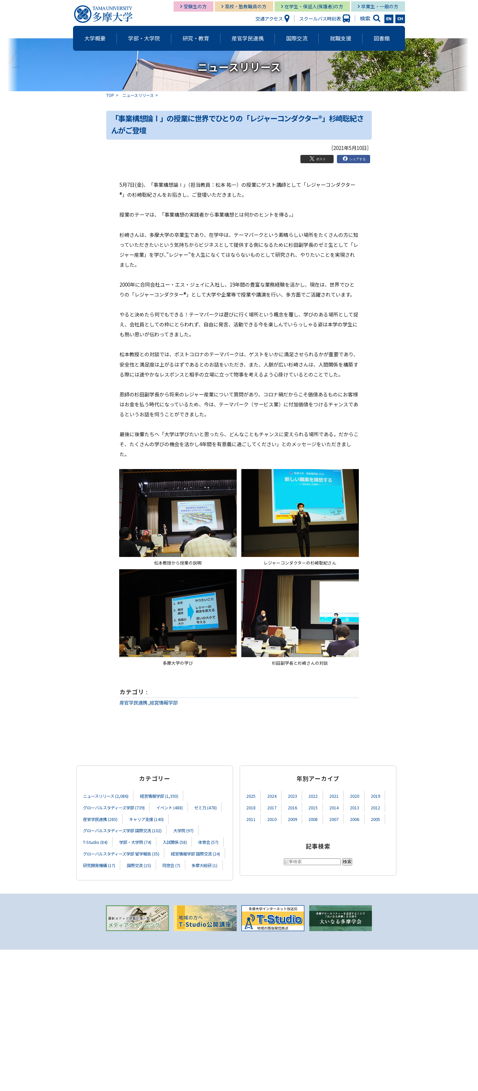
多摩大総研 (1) (171, 874)
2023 (295, 795)
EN (389, 19)
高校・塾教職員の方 (246, 6)
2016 (295, 806)
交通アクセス (269, 18)
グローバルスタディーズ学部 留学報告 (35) (163, 852)
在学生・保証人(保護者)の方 (313, 6)
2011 (251, 818)
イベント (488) (182, 806)
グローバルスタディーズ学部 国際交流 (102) (129, 829)
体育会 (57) (95, 852)
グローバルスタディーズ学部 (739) (119, 806)
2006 (362, 818)
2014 (340, 806)
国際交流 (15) (97, 874)
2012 (384, 806)
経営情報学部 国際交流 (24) (111, 863)
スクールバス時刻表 (320, 18)
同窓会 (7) (133, 874)
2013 (362, 806)
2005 (384, 818)
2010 (274, 818)
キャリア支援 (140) (193, 818)
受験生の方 (195, 6)
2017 (274, 806)
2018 (251, 806)
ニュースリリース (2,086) (109, 795)
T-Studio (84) (98, 840)
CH (400, 19)
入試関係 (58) (188, 840)
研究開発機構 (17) (171, 863)
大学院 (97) (198, 829)
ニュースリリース (138, 95)
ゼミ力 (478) (96, 818)
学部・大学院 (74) (143, 840)
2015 (317, 806)
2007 (340, 818)
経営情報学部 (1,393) (170, 795)
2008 (317, 818)
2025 (251, 795)
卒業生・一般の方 (379, 6)
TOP (110, 95)
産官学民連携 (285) (141, 818)
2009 (295, 818)
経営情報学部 (164, 702)
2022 (317, 795)
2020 (362, 795)
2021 (340, 795)
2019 (384, 795)
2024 (274, 795)
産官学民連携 (133, 702)
